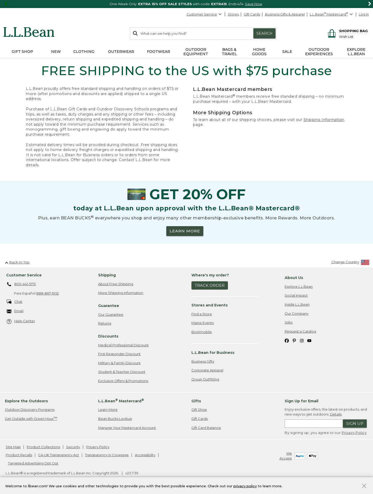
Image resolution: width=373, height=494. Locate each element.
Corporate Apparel (207, 370)
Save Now (253, 4)
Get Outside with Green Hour (31, 418)
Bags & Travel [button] (229, 51)
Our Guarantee (110, 314)
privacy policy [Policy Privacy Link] (245, 486)
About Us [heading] (294, 277)
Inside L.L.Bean (297, 304)
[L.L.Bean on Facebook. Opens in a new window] (287, 340)
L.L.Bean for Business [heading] (212, 352)
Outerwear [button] (121, 51)
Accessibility (145, 455)
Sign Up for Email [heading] (301, 401)
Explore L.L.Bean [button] (356, 51)
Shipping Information (324, 119)
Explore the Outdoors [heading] (26, 401)
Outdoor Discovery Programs (29, 409)
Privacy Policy (354, 433)
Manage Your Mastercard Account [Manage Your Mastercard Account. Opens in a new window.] (127, 428)
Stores (233, 14)
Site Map (13, 447)
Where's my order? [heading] (210, 275)
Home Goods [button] (259, 51)
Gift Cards (252, 14)
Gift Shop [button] (22, 51)
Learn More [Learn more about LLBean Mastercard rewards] (108, 409)
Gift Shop (199, 409)
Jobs (288, 322)
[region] (186, 4)
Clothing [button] (83, 51)
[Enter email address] (314, 423)
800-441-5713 (21, 284)
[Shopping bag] (347, 31)
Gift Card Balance (206, 428)
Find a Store (201, 314)
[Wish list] (353, 36)
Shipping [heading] (107, 275)
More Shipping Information (120, 293)
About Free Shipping (115, 284)
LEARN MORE (185, 230)
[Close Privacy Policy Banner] (364, 486)
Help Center (21, 321)
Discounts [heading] (108, 336)
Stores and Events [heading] (209, 305)
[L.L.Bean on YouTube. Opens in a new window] (309, 340)
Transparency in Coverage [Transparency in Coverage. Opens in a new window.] (107, 455)
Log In (364, 14)
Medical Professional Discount (123, 345)
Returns (104, 323)
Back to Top (17, 262)
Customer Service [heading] (24, 275)
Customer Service (204, 14)
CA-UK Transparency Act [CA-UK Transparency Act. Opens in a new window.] (58, 455)
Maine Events (202, 323)
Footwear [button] (158, 51)
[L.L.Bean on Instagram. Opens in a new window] (302, 340)
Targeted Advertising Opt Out (33, 463)
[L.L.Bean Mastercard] (332, 14)
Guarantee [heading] (108, 305)
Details (336, 414)
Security (73, 447)
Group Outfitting (205, 379)
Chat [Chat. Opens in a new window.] (15, 301)
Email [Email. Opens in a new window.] (15, 311)
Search (264, 33)
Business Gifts (202, 361)
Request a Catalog (300, 331)
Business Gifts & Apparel (285, 14)
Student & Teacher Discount (121, 372)
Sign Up (354, 423)
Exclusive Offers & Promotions (123, 381)
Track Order (210, 285)
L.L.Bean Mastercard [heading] (121, 400)
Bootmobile (201, 332)
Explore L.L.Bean (299, 286)
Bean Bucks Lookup (115, 419)
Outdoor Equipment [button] (195, 51)
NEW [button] (56, 51)
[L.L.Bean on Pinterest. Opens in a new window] (294, 340)
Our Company (297, 313)
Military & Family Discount (119, 363)
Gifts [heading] (196, 401)
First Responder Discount (119, 354)
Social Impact (296, 295)
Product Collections (43, 447)
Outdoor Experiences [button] (319, 51)
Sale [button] (287, 51)
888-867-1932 (47, 293)
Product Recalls (19, 455)
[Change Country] (350, 263)
